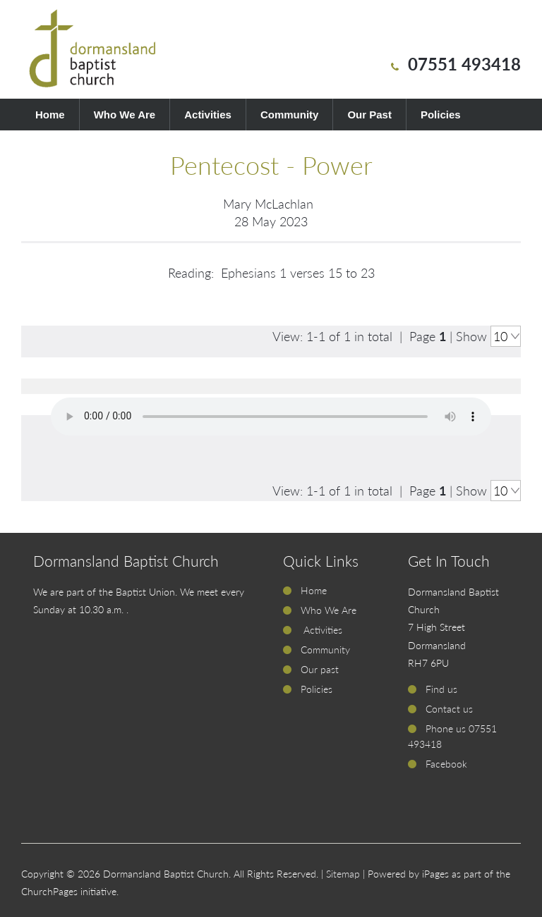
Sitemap (343, 874)
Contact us (449, 709)
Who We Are (125, 115)
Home (50, 115)
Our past (320, 669)
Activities (207, 115)
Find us (441, 689)
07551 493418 (464, 64)
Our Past (369, 115)
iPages (435, 874)
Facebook (446, 764)
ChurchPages (49, 891)
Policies (441, 115)
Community (289, 115)
